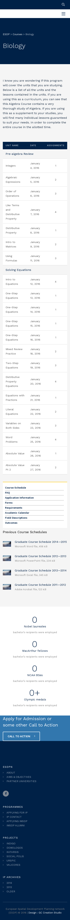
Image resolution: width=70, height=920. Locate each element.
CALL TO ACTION (21, 736)
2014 (9, 883)
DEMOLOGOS (15, 847)
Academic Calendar (17, 512)
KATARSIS (13, 852)
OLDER (11, 891)
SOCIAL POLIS (15, 856)
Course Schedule (15, 487)
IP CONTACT (14, 817)
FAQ (7, 492)
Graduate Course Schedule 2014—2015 (41, 542)
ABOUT (11, 772)
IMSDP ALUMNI (16, 825)
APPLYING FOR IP (17, 812)
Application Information (19, 497)
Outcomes (11, 522)
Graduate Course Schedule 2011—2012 (40, 585)
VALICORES (13, 864)
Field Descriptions (16, 517)
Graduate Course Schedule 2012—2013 (40, 556)
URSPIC (11, 860)
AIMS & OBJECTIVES (19, 777)
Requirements (13, 507)
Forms (9, 502)
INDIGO (11, 843)
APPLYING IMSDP (17, 821)
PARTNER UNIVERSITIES (21, 781)
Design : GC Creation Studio (45, 912)
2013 (9, 887)
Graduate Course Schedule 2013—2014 (41, 570)
